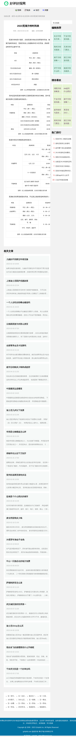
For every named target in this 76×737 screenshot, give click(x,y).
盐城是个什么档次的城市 (17, 496)
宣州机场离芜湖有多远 (16, 475)
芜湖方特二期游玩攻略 (63, 139)
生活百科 (26, 16)
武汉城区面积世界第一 (16, 604)
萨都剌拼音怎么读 (14, 583)
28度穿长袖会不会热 (15, 540)
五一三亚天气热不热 (47, 696)
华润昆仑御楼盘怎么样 (16, 432)
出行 (37, 10)
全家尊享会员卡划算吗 (16, 345)
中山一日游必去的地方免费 (18, 561)
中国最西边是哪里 (14, 389)
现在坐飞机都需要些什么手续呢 (20, 647)
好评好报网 (18, 3)
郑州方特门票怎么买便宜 (57, 122)
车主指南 (56, 23)
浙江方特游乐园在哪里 (67, 59)
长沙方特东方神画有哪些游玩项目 (57, 38)
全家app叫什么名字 (62, 175)
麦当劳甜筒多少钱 (14, 518)
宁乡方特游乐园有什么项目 (67, 38)
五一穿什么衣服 (13, 696)
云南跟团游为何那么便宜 (17, 324)
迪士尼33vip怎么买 (14, 626)
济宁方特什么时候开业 (57, 70)
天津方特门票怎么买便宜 (67, 48)
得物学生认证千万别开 (16, 453)
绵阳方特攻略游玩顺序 (57, 90)
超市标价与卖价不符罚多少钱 (57, 111)
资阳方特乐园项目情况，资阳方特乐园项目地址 (63, 157)
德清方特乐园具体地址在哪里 (67, 70)
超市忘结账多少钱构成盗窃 (18, 367)
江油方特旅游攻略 (61, 180)
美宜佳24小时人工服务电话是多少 (67, 111)
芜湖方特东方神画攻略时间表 (63, 166)
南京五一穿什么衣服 (36, 696)
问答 (46, 10)
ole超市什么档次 (67, 89)
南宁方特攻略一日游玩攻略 (57, 59)
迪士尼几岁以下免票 (15, 410)
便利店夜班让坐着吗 (62, 143)
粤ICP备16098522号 (46, 731)
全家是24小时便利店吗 (63, 161)
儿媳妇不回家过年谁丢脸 (17, 259)
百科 (19, 10)
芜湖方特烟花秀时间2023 (63, 171)
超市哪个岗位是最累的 (63, 148)
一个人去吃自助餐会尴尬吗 (18, 302)
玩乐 (28, 10)
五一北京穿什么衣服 (25, 696)
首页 (13, 16)
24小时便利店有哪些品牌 (63, 152)
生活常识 (19, 16)
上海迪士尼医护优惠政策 (17, 281)
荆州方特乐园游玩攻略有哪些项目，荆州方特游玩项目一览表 (57, 48)
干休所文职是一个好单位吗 (18, 669)
